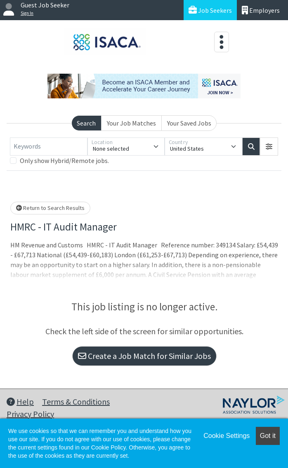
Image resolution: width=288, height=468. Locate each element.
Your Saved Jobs (189, 123)
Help (20, 401)
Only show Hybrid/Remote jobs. (64, 160)
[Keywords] (48, 146)
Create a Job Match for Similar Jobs (144, 356)
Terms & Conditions (76, 401)
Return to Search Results (50, 208)
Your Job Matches (131, 123)
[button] (269, 146)
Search (86, 123)
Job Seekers (210, 10)
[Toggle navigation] (221, 42)
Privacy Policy (30, 414)
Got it (268, 435)
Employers (261, 10)
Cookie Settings (226, 435)
